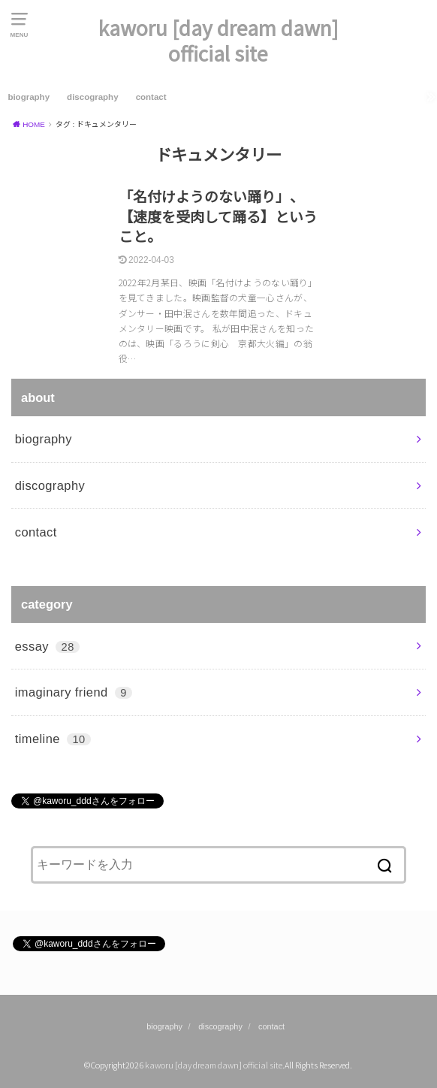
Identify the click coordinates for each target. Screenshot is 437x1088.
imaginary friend (73, 692)
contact (151, 96)
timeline (53, 738)
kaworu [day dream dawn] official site (218, 41)
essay (47, 646)
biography (29, 96)
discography (92, 96)
